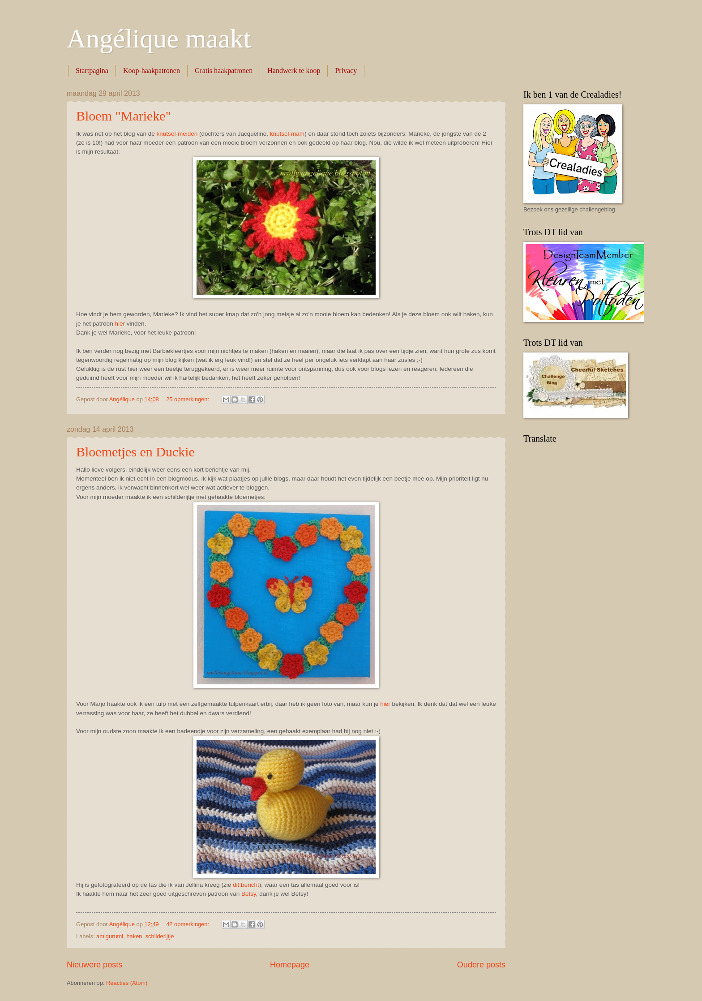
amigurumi (109, 936)
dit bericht (246, 884)
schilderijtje (160, 936)
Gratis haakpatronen (224, 70)
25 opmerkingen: (188, 399)
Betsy (248, 893)
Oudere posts (481, 964)
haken (134, 936)
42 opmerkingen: (188, 924)
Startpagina (92, 70)
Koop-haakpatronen (151, 70)
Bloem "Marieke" (123, 115)
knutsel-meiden (177, 133)
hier (120, 323)
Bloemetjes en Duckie (135, 451)
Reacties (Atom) (126, 983)
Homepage (289, 964)
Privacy (346, 70)
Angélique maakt (159, 38)
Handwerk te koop (293, 70)
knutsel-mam (287, 133)
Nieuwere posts (94, 964)
